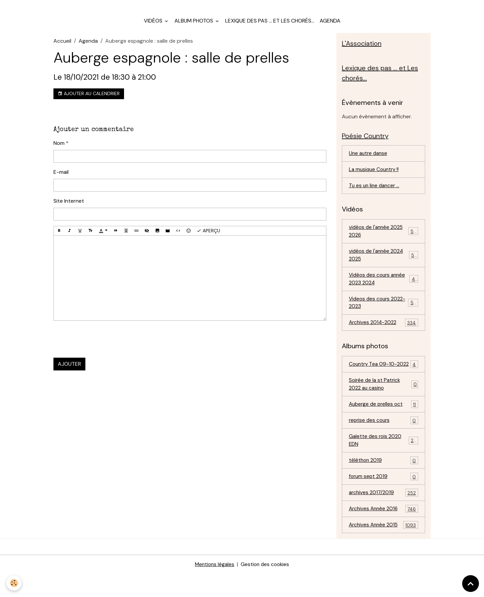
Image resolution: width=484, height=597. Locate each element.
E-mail (61, 176)
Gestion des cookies (266, 587)
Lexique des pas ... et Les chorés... (269, 25)
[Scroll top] (470, 583)
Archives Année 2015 (383, 548)
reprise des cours (383, 441)
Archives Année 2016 (383, 531)
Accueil (62, 45)
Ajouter (69, 368)
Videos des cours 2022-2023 (383, 312)
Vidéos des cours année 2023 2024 (383, 288)
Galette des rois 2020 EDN (383, 461)
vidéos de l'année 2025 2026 (383, 239)
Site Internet (68, 205)
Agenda (330, 25)
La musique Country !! (375, 176)
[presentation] (104, 344)
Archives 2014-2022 (383, 333)
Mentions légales (213, 587)
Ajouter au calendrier (89, 98)
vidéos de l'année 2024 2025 (383, 263)
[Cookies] (14, 583)
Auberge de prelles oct (383, 425)
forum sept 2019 (383, 499)
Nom (59, 147)
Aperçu (208, 235)
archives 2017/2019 (383, 515)
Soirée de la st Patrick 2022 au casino (383, 403)
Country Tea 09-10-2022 (383, 379)
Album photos (194, 25)
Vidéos (154, 25)
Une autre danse (369, 160)
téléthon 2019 (383, 482)
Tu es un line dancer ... (375, 193)
